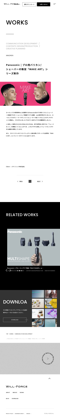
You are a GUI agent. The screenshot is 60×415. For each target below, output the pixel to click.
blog (7, 396)
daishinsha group (21, 410)
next (39, 181)
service (15, 392)
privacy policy (10, 410)
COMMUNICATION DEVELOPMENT (23, 334)
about (8, 392)
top (7, 334)
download (15, 396)
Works (11, 334)
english (17, 4)
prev (21, 181)
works (23, 392)
